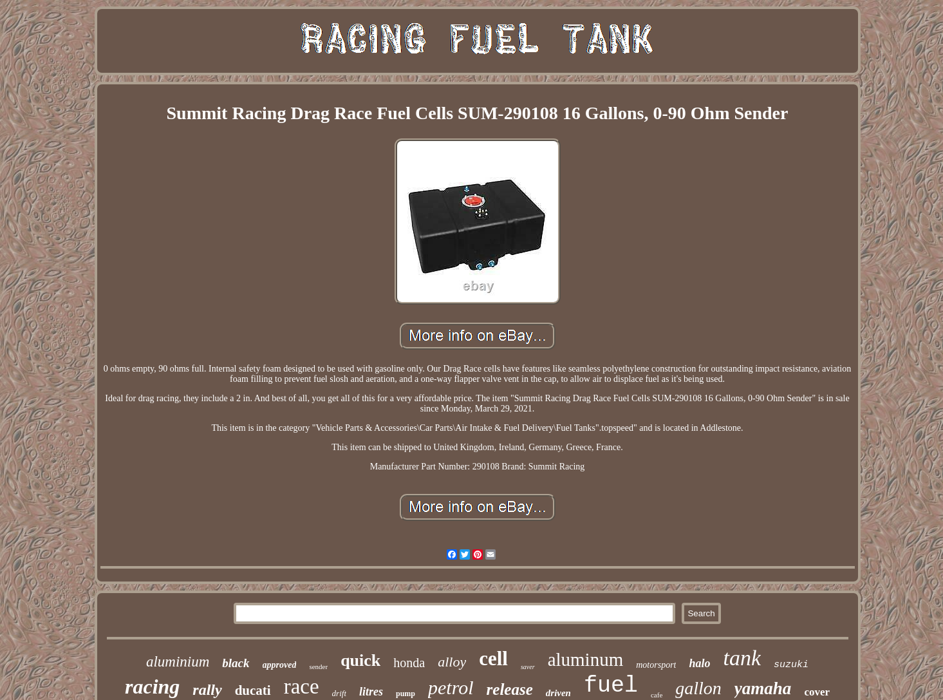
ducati (253, 690)
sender (318, 666)
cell (493, 658)
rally (206, 689)
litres (371, 691)
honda (409, 663)
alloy (452, 662)
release (510, 689)
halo (699, 663)
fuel (611, 686)
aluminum (586, 659)
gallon (698, 688)
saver (528, 666)
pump (405, 693)
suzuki (791, 664)
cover (817, 692)
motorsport (656, 665)
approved (280, 665)
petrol (451, 687)
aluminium (177, 662)
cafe (656, 695)
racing (152, 686)
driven (558, 693)
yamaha (763, 688)
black (235, 663)
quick (360, 660)
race (301, 686)
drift (339, 693)
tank (742, 658)
